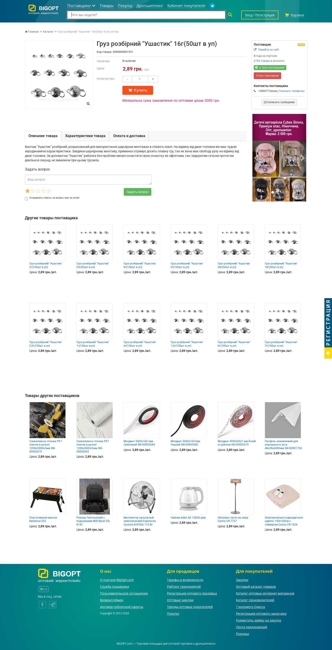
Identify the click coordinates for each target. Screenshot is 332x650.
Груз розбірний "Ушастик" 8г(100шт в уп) (140, 265)
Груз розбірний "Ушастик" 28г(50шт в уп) (234, 265)
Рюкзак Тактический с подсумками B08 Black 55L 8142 (93, 521)
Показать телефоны (291, 91)
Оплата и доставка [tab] (129, 136)
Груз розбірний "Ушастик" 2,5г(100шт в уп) (45, 344)
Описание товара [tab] (43, 136)
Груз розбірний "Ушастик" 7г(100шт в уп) (281, 344)
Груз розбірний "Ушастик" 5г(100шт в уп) (187, 265)
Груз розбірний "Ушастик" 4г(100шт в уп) (140, 344)
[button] (256, 158)
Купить (137, 90)
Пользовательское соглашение (124, 593)
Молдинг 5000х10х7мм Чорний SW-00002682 (185, 443)
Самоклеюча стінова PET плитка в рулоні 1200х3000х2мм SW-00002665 (92, 446)
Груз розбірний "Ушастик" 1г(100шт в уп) (92, 344)
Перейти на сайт (268, 49)
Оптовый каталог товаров (256, 586)
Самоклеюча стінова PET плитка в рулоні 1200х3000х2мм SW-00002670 (45, 446)
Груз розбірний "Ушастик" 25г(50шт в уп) (92, 265)
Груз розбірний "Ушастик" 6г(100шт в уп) (234, 344)
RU (43, 589)
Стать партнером (267, 75)
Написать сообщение (279, 102)
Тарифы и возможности (185, 580)
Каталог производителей (255, 600)
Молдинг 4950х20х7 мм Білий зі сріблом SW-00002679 (237, 443)
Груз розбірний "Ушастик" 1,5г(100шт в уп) (187, 344)
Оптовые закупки (180, 600)
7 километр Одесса (250, 607)
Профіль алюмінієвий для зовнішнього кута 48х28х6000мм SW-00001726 (283, 445)
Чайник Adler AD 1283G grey (188, 517)
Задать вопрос (137, 192)
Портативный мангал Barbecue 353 (43, 519)
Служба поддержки (114, 586)
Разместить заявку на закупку (258, 620)
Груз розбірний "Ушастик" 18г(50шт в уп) (281, 265)
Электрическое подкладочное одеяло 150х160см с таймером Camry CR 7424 (284, 521)
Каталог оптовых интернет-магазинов (265, 593)
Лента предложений (251, 627)
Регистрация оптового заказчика (261, 613)
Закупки (242, 580)
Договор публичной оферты (121, 607)
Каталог (48, 31)
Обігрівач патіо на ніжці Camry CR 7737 (233, 519)
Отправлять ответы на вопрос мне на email (52, 197)
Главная (32, 31)
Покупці (173, 613)
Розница (242, 634)
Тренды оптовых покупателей (190, 607)
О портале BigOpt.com (117, 580)
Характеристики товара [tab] (85, 136)
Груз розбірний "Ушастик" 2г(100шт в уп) (45, 265)
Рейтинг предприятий (184, 586)
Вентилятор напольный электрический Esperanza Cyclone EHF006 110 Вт (140, 521)
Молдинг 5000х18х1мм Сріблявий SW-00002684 (139, 443)
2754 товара (262, 60)
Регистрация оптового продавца (192, 593)
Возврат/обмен (111, 600)
